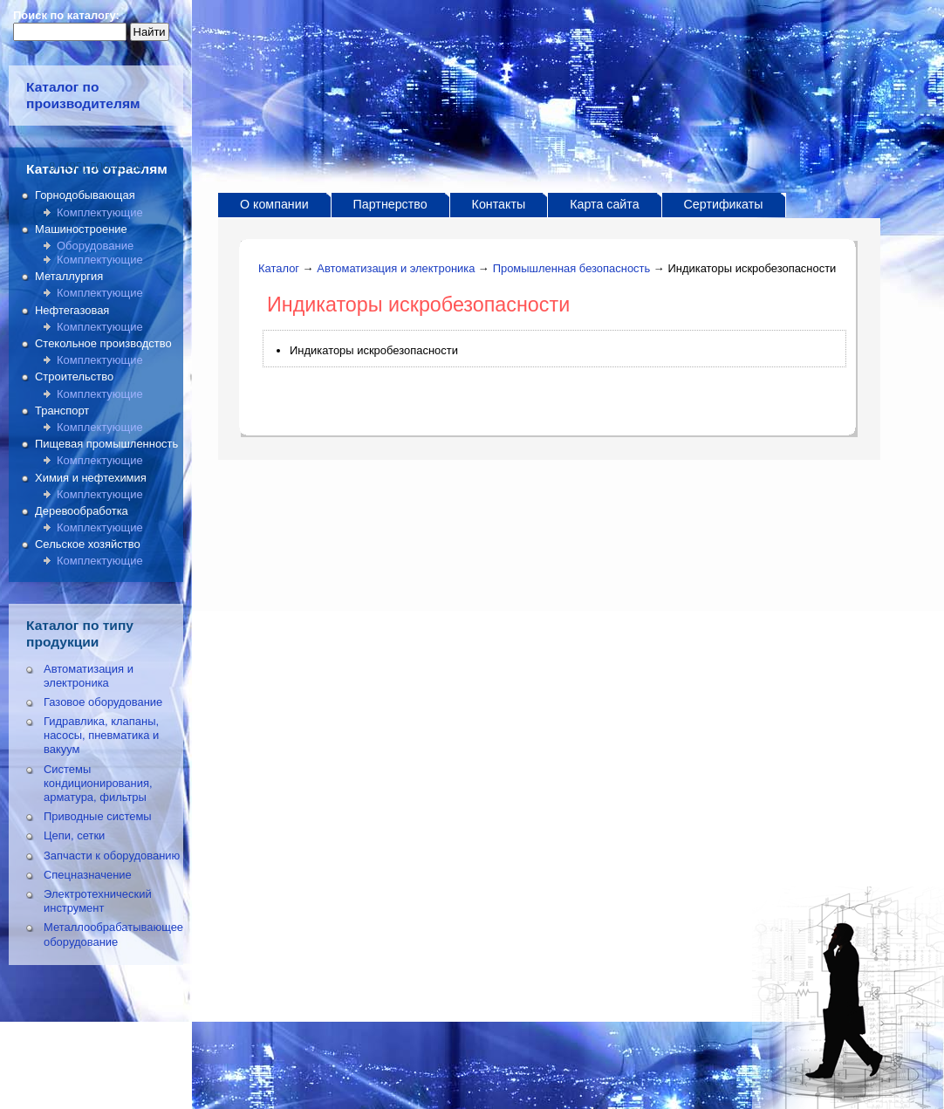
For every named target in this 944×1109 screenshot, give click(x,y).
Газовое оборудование (103, 702)
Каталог (278, 268)
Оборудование (95, 245)
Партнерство (390, 204)
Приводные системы (98, 816)
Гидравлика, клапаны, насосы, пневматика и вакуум (101, 735)
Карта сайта (604, 204)
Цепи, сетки (74, 835)
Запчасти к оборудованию (112, 855)
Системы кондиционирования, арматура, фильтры (98, 783)
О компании (274, 204)
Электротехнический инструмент (98, 900)
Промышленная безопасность (572, 268)
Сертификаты (723, 204)
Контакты (499, 204)
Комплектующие (100, 212)
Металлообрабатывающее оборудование (113, 934)
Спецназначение (88, 874)
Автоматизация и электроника (88, 675)
